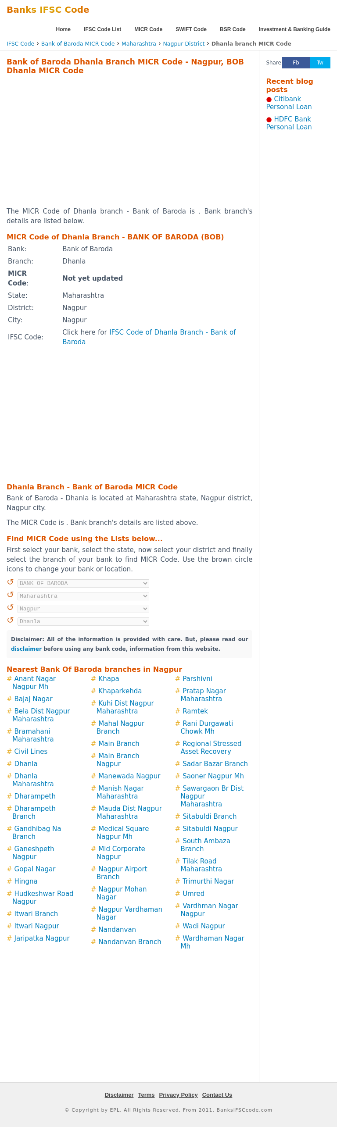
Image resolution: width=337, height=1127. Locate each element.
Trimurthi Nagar (208, 881)
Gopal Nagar (35, 869)
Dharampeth (35, 796)
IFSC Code (20, 43)
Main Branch (119, 744)
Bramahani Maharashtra (33, 735)
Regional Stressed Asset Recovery (211, 748)
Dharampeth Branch (34, 812)
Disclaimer (119, 1094)
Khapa (108, 679)
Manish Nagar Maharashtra (120, 792)
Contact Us (217, 1094)
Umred (193, 894)
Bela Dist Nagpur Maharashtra (41, 715)
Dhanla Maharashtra (33, 780)
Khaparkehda (120, 691)
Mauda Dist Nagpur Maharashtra (129, 812)
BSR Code (233, 29)
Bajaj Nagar (33, 699)
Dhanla (26, 764)
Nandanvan (117, 930)
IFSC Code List (102, 29)
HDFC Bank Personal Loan (289, 123)
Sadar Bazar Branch (215, 764)
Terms (146, 1094)
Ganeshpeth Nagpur (33, 853)
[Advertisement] (118, 140)
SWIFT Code (191, 29)
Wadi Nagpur (204, 926)
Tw (320, 63)
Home (63, 29)
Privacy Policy (178, 1094)
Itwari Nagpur (36, 926)
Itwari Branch (36, 914)
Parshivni (197, 679)
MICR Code (148, 29)
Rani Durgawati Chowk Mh (207, 727)
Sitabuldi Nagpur (210, 829)
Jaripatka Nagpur (42, 938)
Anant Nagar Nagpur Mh (34, 683)
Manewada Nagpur (129, 776)
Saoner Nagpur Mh (213, 776)
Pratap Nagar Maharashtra (203, 695)
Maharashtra (139, 43)
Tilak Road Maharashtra (201, 865)
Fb (296, 63)
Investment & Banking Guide (294, 29)
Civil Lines (31, 752)
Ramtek (195, 711)
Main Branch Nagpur (118, 760)
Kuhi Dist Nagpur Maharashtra (125, 707)
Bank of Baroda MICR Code (78, 43)
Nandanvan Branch (129, 942)
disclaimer (26, 649)
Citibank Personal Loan (289, 103)
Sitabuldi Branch (210, 816)
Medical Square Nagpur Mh (123, 833)
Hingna (26, 881)
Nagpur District (183, 43)
